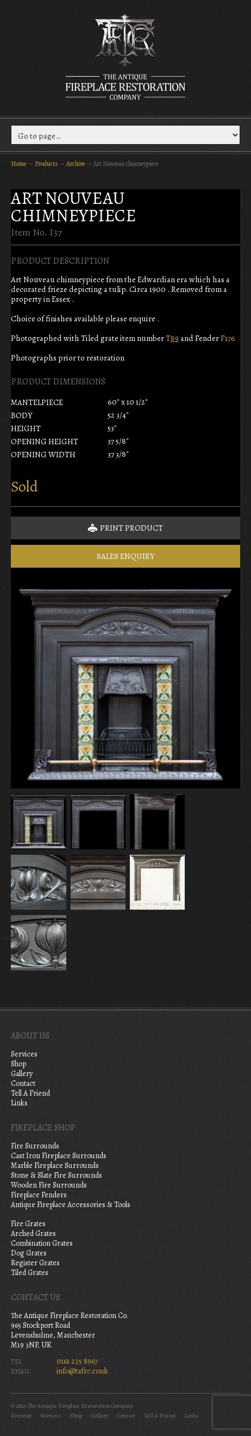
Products (46, 163)
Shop (18, 1064)
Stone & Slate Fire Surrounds (56, 1175)
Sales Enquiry (126, 556)
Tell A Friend (30, 1093)
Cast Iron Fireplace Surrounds (58, 1156)
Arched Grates (33, 1233)
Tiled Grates (29, 1272)
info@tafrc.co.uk (82, 1371)
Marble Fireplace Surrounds (55, 1165)
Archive (75, 163)
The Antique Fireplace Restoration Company (125, 56)
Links (19, 1103)
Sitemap (21, 1416)
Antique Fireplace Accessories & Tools (70, 1204)
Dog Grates (29, 1253)
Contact (23, 1083)
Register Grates (35, 1263)
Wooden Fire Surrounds (49, 1185)
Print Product (125, 528)
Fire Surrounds (35, 1146)
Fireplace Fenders (39, 1195)
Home (18, 163)
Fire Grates (28, 1224)
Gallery (22, 1073)
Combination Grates (42, 1243)
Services (24, 1054)
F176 (228, 338)
